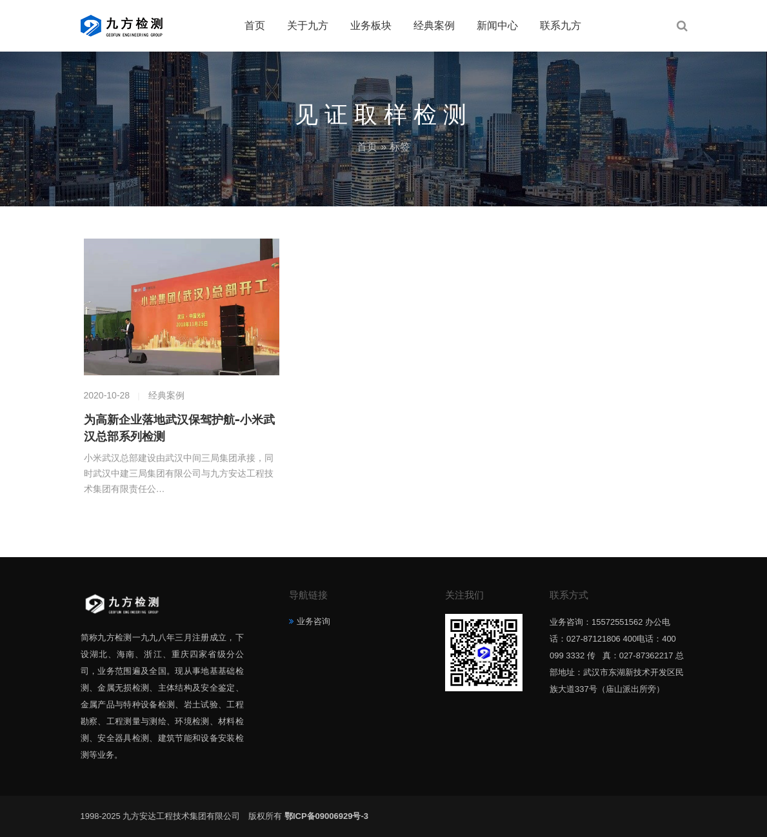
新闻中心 (497, 25)
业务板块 (371, 25)
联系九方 (560, 25)
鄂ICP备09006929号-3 (326, 816)
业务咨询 (313, 621)
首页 (254, 25)
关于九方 (307, 25)
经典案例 (434, 25)
